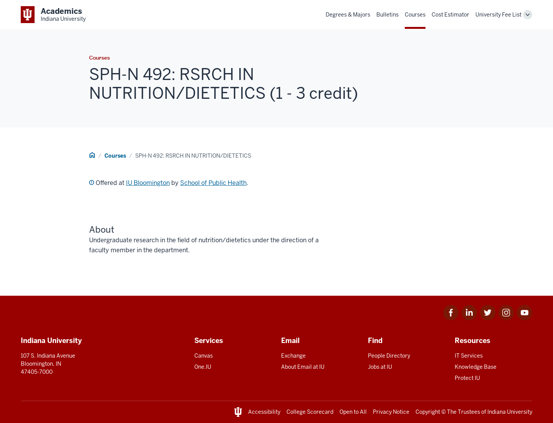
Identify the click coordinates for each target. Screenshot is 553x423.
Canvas (203, 355)
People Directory (389, 355)
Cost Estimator (450, 14)
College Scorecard (309, 411)
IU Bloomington (148, 183)
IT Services (469, 355)
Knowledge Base (476, 366)
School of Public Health (213, 183)
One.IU (202, 366)
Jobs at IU (380, 366)
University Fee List (498, 14)
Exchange (293, 355)
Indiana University (509, 411)
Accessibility (264, 411)
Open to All (353, 411)
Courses (415, 14)
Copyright (428, 411)
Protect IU (467, 378)
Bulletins (387, 14)
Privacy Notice (391, 411)
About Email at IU (303, 366)
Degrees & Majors (348, 14)
